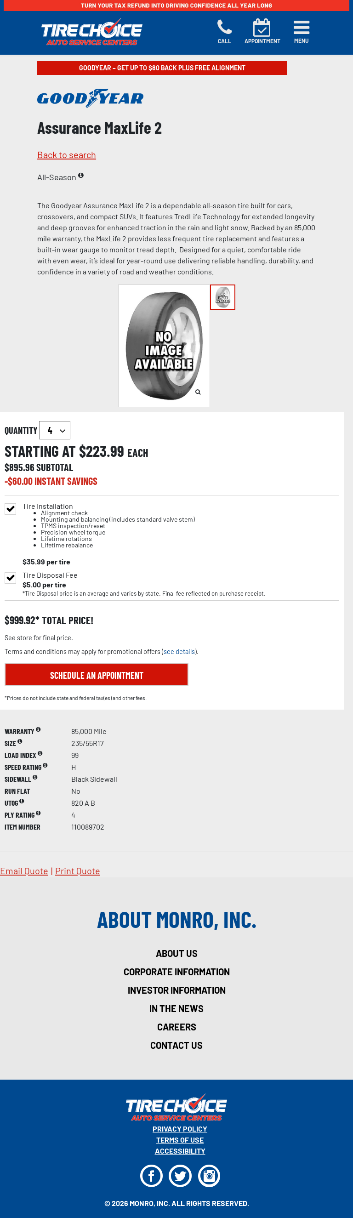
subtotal (54, 467)
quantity (37, 430)
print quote (77, 870)
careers (176, 1026)
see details (179, 651)
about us (177, 953)
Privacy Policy (180, 1128)
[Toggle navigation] (301, 32)
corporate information (177, 971)
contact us (176, 1045)
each (137, 452)
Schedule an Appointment (96, 675)
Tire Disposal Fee (50, 575)
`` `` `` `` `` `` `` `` (54, 430)
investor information (177, 990)
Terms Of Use (180, 1139)
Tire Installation (109, 525)
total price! (66, 620)
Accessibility (180, 1150)
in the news (176, 1008)
